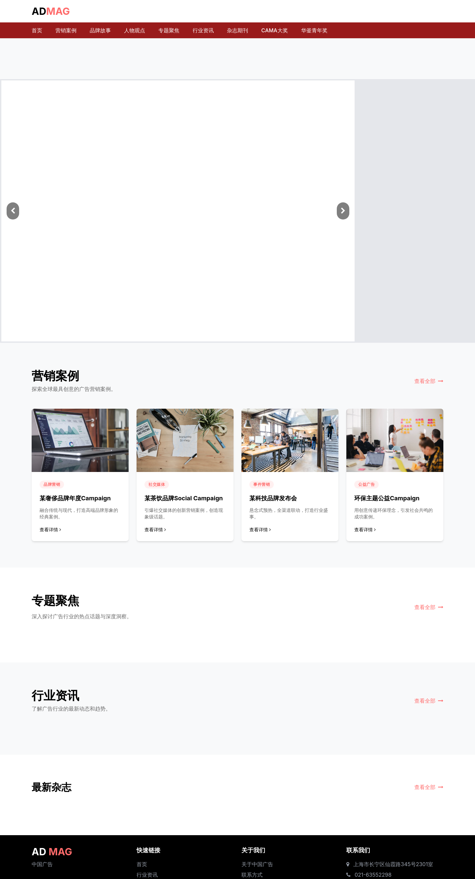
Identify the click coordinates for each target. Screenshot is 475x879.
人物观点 (134, 30)
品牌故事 (100, 30)
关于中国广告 (257, 864)
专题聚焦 (168, 30)
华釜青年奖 (314, 30)
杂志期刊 (237, 30)
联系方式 (252, 874)
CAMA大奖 (274, 30)
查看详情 (50, 529)
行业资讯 (203, 30)
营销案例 (66, 30)
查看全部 (428, 381)
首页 (37, 30)
